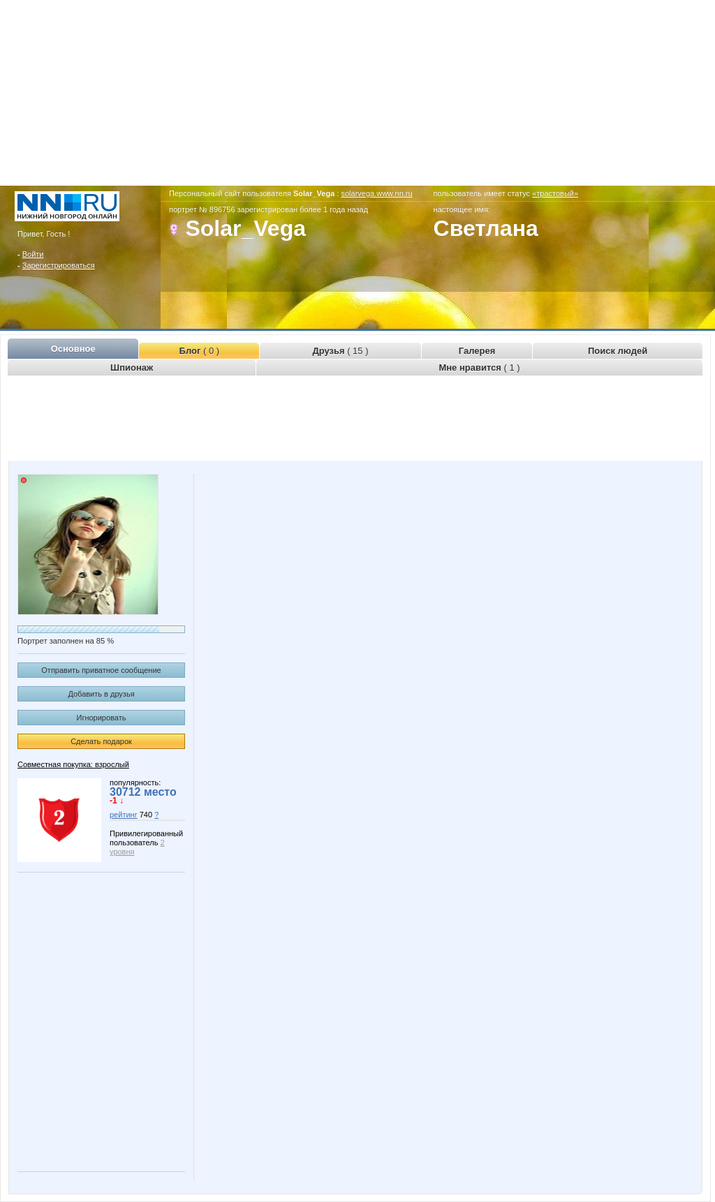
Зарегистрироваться (58, 265)
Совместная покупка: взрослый (73, 764)
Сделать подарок (101, 741)
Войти (33, 254)
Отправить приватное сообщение (101, 670)
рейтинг (124, 814)
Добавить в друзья (101, 694)
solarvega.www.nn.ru (376, 193)
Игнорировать (101, 717)
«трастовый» (555, 193)
